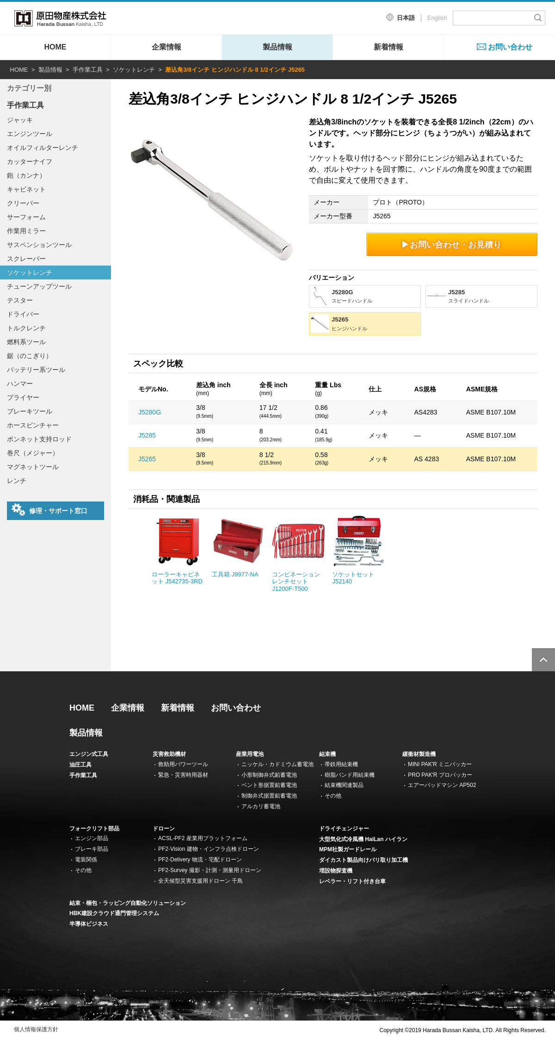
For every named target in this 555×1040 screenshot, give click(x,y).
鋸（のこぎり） (29, 355)
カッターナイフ (29, 161)
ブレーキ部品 (91, 849)
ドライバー (23, 314)
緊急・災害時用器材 (183, 775)
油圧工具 (80, 764)
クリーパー (23, 203)
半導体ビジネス (88, 924)
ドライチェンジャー (344, 828)
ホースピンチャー (33, 425)
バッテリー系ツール (36, 369)
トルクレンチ (26, 328)
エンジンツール (29, 133)
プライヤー (23, 397)
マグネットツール (33, 466)
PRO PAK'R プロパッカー (440, 775)
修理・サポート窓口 (49, 509)
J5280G (149, 412)
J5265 (147, 459)
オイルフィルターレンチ (42, 147)
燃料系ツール (26, 342)
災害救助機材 (169, 754)
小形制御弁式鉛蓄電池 (269, 775)
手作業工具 (88, 69)
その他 (333, 795)
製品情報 (277, 47)
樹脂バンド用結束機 (350, 775)
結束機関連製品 (344, 785)
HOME (55, 47)
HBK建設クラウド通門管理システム (114, 913)
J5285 (147, 435)
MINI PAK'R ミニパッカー (440, 764)
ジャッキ (20, 120)
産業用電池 (250, 754)
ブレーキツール (29, 411)
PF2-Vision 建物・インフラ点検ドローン (208, 849)
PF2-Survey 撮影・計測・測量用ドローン (209, 870)
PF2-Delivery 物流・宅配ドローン (200, 859)
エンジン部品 (91, 838)
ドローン (164, 828)
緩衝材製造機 (419, 754)
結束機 (327, 754)
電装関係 (86, 859)
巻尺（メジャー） (33, 453)
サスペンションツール (39, 244)
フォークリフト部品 (94, 828)
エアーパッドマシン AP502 (442, 785)
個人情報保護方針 (36, 1029)
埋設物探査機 (335, 870)
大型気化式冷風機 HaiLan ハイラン (363, 839)
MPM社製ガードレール (347, 849)
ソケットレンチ (134, 69)
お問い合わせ (510, 47)
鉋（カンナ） (26, 175)
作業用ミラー (26, 231)
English (437, 17)
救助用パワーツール (183, 764)
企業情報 (166, 47)
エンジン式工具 (88, 754)
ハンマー (20, 383)
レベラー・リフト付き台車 (352, 881)
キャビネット (26, 189)
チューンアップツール (39, 286)
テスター (20, 300)
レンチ (16, 480)
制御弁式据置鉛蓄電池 (269, 795)
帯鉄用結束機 (341, 764)
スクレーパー (26, 258)
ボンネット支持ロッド (39, 439)
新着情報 (388, 47)
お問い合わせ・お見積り (452, 244)
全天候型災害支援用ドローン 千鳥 (200, 881)
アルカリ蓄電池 (260, 806)
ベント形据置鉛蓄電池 (269, 785)
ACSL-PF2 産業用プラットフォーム (202, 838)
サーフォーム (26, 217)
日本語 (406, 17)
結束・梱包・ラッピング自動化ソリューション (127, 903)
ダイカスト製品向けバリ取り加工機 (363, 860)
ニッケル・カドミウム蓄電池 (277, 764)
